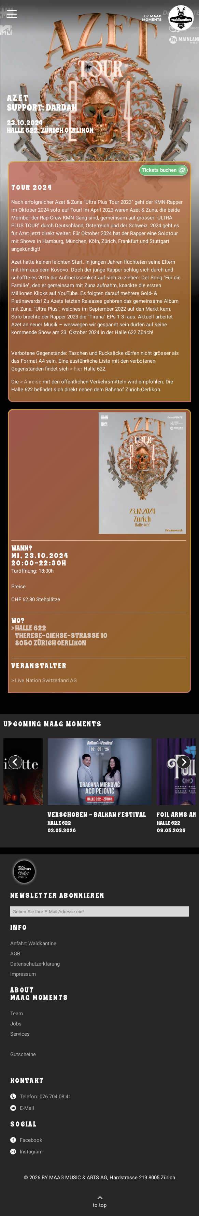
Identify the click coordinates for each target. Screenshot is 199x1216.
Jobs (16, 1024)
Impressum (23, 974)
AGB (15, 954)
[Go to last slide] (15, 762)
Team (16, 1013)
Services (20, 1034)
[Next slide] (183, 762)
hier (78, 369)
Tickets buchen (159, 170)
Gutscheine (23, 1054)
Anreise (32, 382)
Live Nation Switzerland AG (46, 680)
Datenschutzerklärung (35, 964)
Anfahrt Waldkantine (33, 943)
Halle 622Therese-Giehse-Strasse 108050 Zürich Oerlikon (61, 636)
